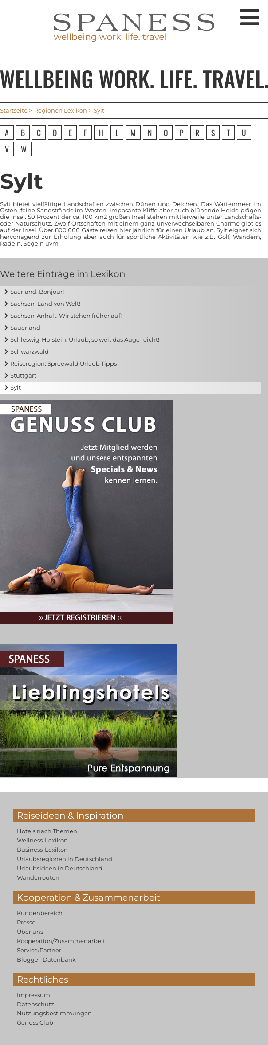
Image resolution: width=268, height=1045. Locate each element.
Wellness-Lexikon (42, 840)
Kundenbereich (40, 912)
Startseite (14, 110)
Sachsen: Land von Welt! (45, 303)
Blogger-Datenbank (46, 959)
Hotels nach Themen (47, 830)
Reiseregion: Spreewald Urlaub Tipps (63, 363)
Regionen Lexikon (60, 110)
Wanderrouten (38, 877)
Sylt (15, 387)
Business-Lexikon (42, 849)
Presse (26, 922)
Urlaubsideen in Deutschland (59, 868)
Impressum (33, 994)
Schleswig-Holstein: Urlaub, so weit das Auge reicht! (84, 339)
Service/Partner (39, 950)
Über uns (30, 931)
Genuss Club (35, 1022)
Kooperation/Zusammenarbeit (61, 940)
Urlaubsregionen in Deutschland (64, 858)
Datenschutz (35, 1004)
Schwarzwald (29, 351)
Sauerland (25, 327)
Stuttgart (23, 375)
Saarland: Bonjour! (37, 291)
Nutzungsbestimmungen (54, 1013)
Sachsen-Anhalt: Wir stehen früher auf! (66, 315)
